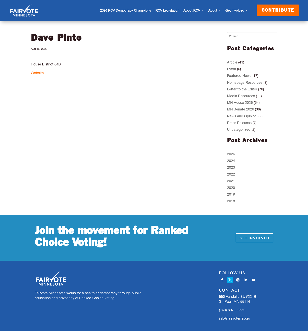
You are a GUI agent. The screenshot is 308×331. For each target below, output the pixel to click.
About (212, 10)
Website (37, 73)
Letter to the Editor (242, 89)
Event (231, 69)
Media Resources (241, 96)
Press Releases (239, 123)
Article (232, 62)
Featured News (239, 76)
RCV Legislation (167, 10)
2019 (231, 194)
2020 (231, 188)
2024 (231, 161)
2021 (231, 181)
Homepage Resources (244, 82)
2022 (231, 174)
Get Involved (234, 10)
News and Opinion (242, 116)
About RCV (191, 10)
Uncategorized (238, 129)
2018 (231, 201)
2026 (231, 154)
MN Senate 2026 (240, 109)
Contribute (277, 10)
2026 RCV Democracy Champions (125, 10)
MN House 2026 (240, 102)
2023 (231, 167)
